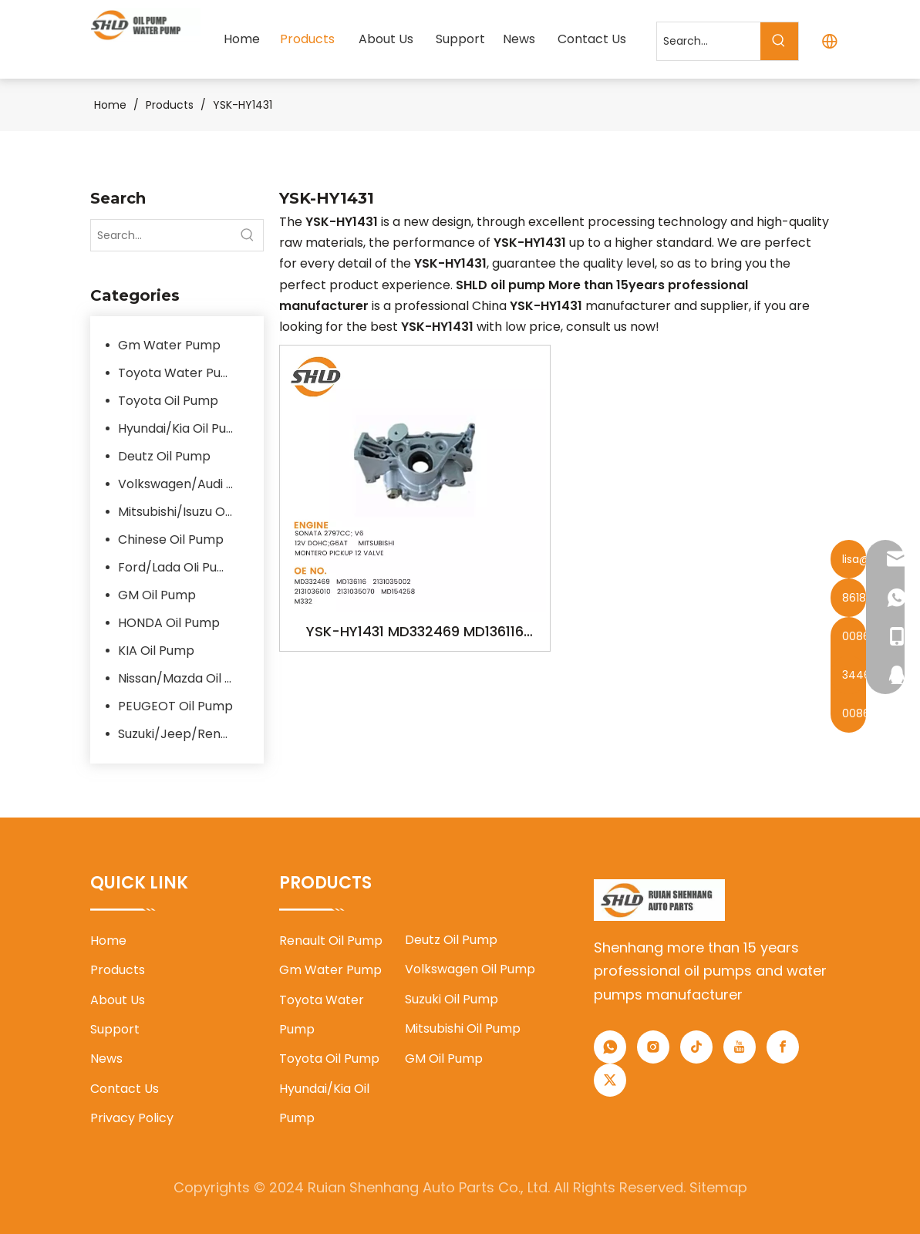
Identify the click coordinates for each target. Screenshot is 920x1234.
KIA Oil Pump (156, 650)
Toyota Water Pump (179, 373)
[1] (660, 900)
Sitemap (718, 1187)
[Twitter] (610, 1080)
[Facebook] (783, 1047)
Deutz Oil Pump (164, 456)
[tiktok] (696, 1047)
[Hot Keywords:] (779, 41)
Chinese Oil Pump (171, 539)
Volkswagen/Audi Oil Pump (183, 484)
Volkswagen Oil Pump (470, 969)
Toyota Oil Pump (168, 401)
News (106, 1058)
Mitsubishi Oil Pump (463, 1028)
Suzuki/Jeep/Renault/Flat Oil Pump (183, 734)
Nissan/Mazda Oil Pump (183, 678)
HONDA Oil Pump (169, 623)
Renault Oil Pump (330, 940)
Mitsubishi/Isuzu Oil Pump (183, 512)
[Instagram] (653, 1047)
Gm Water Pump (169, 345)
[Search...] (708, 41)
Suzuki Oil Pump (451, 999)
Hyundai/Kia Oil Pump (182, 428)
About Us (117, 1000)
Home (108, 940)
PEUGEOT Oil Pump (175, 706)
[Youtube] (739, 1047)
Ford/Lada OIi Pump (178, 567)
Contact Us (124, 1088)
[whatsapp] (610, 1047)
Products (117, 970)
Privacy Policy (132, 1118)
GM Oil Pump (157, 595)
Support (115, 1029)
